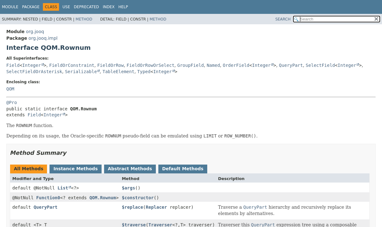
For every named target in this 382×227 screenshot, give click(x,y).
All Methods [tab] (28, 168)
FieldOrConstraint (71, 65)
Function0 (48, 197)
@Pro (11, 102)
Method (84, 19)
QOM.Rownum (102, 197)
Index (109, 7)
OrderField (236, 65)
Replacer (156, 207)
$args (128, 187)
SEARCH (283, 19)
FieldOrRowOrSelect (150, 65)
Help (123, 7)
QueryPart (291, 65)
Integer (31, 65)
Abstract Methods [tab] (130, 168)
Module (10, 7)
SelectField (320, 65)
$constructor (138, 197)
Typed (143, 71)
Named (213, 65)
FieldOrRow (110, 65)
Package (30, 7)
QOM (10, 88)
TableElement (118, 71)
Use (66, 7)
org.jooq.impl (42, 38)
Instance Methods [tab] (75, 168)
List (62, 187)
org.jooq (35, 31)
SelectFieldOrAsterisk (34, 71)
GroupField (190, 65)
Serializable (81, 71)
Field (13, 65)
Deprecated (86, 7)
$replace (132, 207)
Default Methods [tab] (182, 168)
